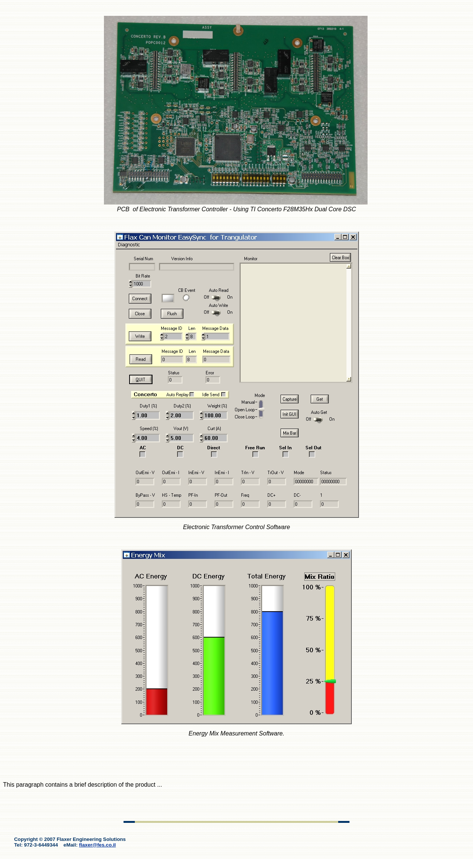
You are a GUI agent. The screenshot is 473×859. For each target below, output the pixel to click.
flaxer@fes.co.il (97, 845)
